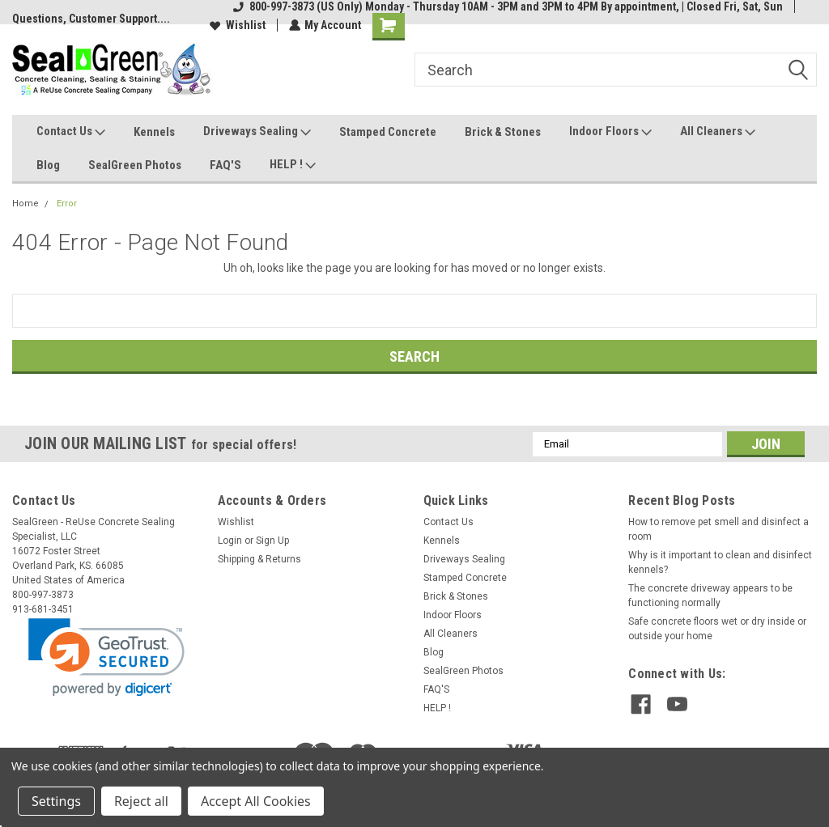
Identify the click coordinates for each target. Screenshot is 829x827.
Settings (56, 801)
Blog (48, 165)
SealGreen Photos (134, 165)
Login (230, 540)
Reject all (141, 801)
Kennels (154, 132)
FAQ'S (225, 165)
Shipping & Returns (259, 559)
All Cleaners (717, 132)
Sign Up (272, 540)
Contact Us (70, 132)
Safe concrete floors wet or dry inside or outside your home (717, 629)
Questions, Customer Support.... (91, 18)
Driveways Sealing (257, 132)
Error (67, 203)
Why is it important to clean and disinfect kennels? (720, 562)
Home (25, 203)
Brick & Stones (503, 132)
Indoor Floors (610, 132)
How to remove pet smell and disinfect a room (718, 529)
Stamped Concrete (387, 132)
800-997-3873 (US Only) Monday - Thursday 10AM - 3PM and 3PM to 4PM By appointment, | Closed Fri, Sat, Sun (508, 6)
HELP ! (293, 165)
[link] (106, 657)
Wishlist (238, 25)
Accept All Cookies (256, 801)
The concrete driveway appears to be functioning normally (710, 596)
